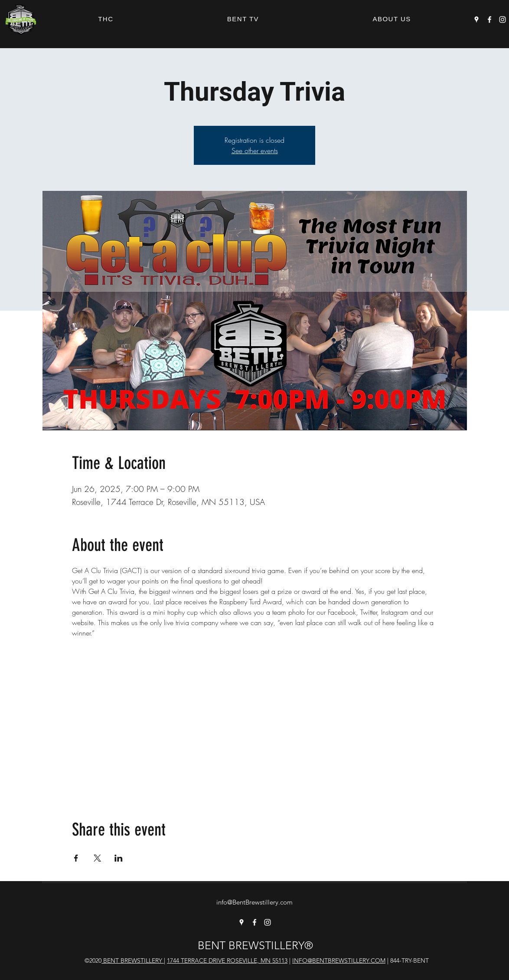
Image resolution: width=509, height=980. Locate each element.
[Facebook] (489, 19)
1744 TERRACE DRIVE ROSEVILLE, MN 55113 (227, 960)
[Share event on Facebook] (76, 858)
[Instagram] (502, 19)
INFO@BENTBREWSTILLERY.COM (338, 960)
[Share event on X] (97, 858)
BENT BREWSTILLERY (132, 960)
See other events (255, 150)
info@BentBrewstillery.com (254, 902)
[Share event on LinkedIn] (118, 858)
